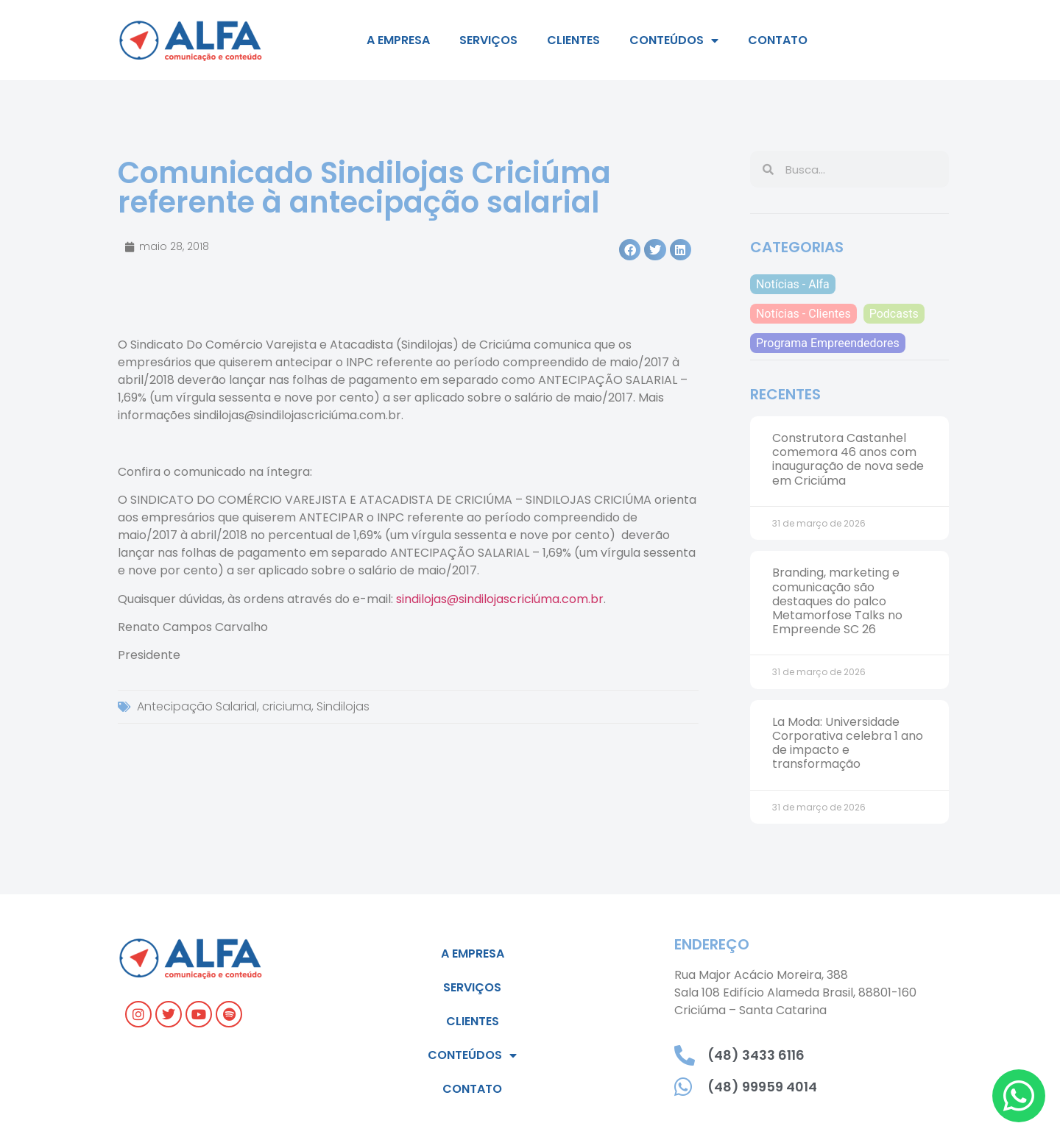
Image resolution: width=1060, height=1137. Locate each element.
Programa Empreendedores (828, 343)
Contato (778, 40)
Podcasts (894, 314)
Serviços (488, 40)
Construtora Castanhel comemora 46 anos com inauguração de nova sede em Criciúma (848, 459)
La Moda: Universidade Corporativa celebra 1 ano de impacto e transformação (847, 743)
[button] (629, 249)
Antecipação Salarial (197, 706)
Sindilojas (343, 706)
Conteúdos (673, 40)
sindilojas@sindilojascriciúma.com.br (500, 599)
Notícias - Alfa (793, 284)
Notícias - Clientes (803, 314)
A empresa (398, 40)
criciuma (286, 706)
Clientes (573, 40)
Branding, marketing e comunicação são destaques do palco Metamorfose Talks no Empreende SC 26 (837, 601)
